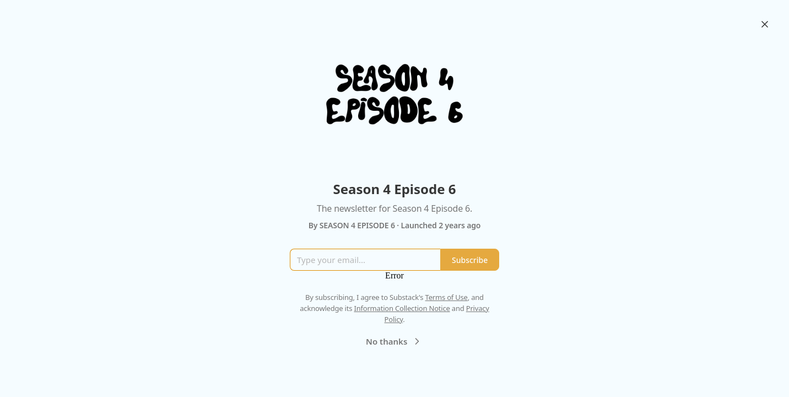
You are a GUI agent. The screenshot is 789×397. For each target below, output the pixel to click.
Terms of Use (446, 297)
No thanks (394, 341)
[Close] (765, 24)
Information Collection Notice (402, 308)
